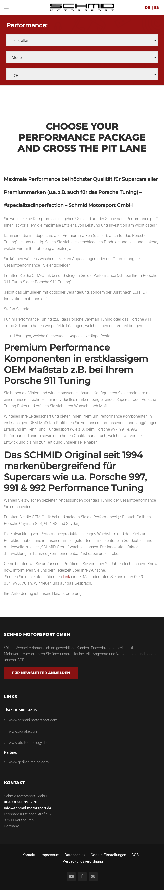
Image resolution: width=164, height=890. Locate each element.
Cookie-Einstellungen (108, 855)
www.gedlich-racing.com (29, 762)
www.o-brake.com (23, 731)
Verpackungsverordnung (83, 861)
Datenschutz (75, 855)
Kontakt (28, 855)
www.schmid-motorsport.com (33, 720)
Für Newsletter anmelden (41, 673)
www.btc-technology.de (28, 742)
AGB (135, 855)
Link (66, 576)
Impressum (50, 855)
